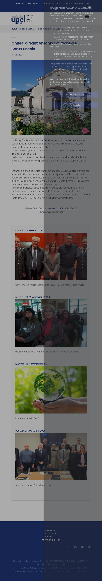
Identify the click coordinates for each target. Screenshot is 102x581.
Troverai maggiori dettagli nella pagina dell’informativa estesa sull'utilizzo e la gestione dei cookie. (70, 82)
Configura (75, 105)
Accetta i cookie (75, 94)
